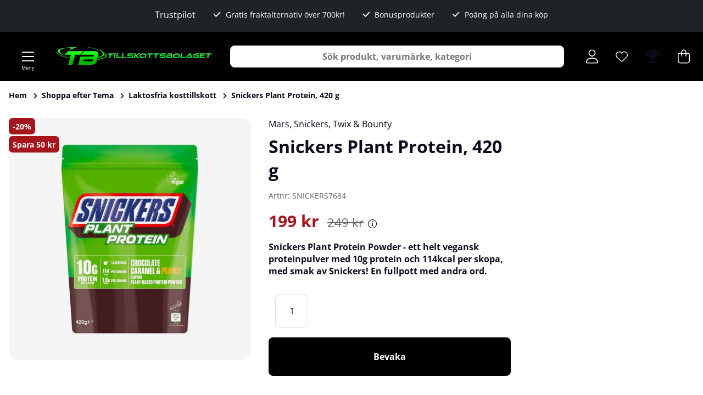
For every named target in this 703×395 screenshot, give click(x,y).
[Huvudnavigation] (28, 56)
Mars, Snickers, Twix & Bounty (330, 124)
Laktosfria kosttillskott (172, 95)
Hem (18, 95)
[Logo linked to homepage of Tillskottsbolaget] (134, 56)
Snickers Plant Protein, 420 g (285, 95)
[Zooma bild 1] (130, 239)
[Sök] (397, 56)
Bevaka (389, 357)
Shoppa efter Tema (78, 95)
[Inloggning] (592, 56)
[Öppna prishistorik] (372, 224)
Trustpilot (175, 15)
